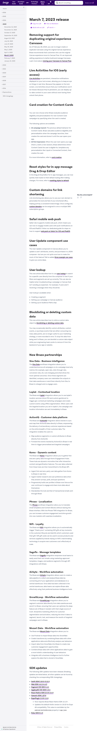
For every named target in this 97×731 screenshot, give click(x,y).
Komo (42, 456)
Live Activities (34, 78)
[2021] (4, 69)
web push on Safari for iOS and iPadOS (55, 231)
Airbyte (43, 575)
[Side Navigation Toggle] (24, 7)
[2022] (4, 65)
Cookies (66, 727)
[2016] (4, 88)
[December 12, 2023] (10, 27)
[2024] (4, 20)
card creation (57, 157)
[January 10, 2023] (9, 61)
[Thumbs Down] (81, 198)
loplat (42, 395)
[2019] (4, 77)
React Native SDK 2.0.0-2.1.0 (42, 693)
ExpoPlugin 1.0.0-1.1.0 (39, 698)
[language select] (51, 4)
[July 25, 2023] (8, 41)
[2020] (4, 73)
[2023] (4, 24)
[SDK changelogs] (8, 96)
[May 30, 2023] (8, 47)
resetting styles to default (59, 180)
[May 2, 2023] (8, 50)
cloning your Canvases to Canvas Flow (57, 61)
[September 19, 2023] (10, 35)
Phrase (35, 505)
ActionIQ (43, 421)
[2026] (4, 13)
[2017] (4, 84)
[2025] (4, 16)
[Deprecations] (7, 92)
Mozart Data (45, 631)
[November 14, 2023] (10, 30)
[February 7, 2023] (9, 58)
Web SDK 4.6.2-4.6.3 (39, 684)
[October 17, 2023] (9, 33)
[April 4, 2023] (8, 52)
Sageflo (43, 555)
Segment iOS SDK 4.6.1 (40, 687)
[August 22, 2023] (9, 38)
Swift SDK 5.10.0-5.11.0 (40, 681)
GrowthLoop (45, 600)
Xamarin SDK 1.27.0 (38, 696)
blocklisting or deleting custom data (50, 323)
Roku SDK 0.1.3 (37, 713)
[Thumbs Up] (78, 198)
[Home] (5, 9)
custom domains (35, 206)
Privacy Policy (58, 727)
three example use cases (64, 257)
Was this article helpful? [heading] (84, 195)
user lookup (61, 274)
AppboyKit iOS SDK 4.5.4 (40, 690)
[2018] (4, 81)
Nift (41, 527)
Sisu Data (36, 364)
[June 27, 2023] (8, 44)
